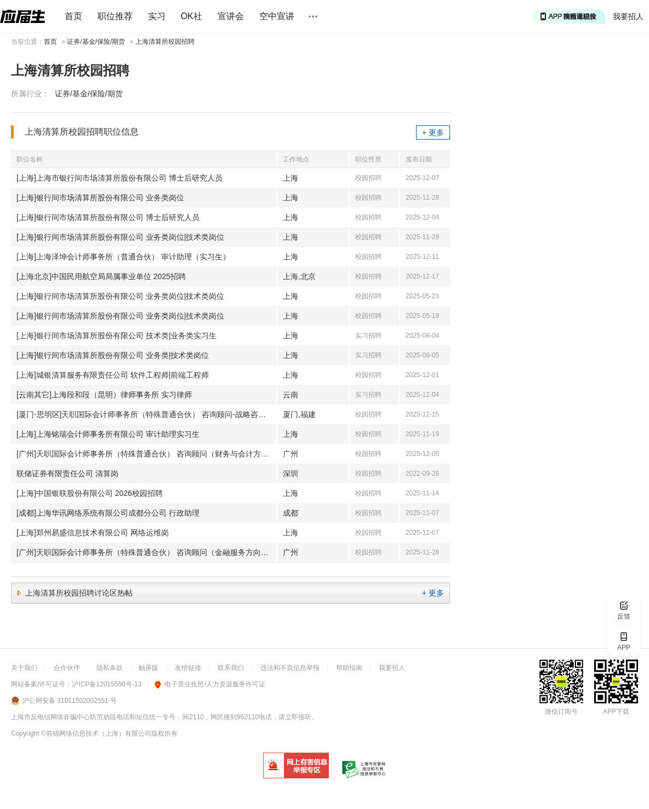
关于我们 (24, 668)
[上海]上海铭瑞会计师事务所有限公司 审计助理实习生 (108, 434)
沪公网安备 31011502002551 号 (69, 700)
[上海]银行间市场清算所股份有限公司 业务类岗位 (100, 197)
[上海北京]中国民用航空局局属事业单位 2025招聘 (101, 276)
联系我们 (231, 668)
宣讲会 (231, 16)
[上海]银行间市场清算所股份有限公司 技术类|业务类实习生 (116, 335)
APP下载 (616, 711)
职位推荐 (115, 16)
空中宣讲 (276, 16)
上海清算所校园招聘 (165, 41)
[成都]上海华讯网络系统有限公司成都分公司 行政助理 (108, 512)
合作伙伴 (67, 668)
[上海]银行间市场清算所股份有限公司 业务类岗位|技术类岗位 (120, 237)
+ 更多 (433, 132)
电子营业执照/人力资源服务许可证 (209, 684)
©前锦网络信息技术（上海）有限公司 (96, 733)
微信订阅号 (561, 711)
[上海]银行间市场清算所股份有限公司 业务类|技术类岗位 (112, 355)
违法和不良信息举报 (290, 668)
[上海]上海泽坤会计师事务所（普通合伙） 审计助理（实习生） (123, 256)
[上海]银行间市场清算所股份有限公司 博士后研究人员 (108, 217)
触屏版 (148, 668)
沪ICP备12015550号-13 (106, 684)
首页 (73, 16)
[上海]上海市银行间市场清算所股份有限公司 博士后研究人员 (119, 178)
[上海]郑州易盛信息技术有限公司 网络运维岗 (92, 532)
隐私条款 (109, 668)
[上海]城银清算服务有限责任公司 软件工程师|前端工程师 (112, 375)
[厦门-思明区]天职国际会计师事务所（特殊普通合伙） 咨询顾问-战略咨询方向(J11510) (146, 414)
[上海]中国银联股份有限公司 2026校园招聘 (89, 493)
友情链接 (188, 668)
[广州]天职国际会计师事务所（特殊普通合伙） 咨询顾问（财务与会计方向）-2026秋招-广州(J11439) (146, 453)
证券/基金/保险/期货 (96, 41)
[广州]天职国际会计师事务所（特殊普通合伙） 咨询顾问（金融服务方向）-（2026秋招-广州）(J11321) (146, 552)
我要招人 (628, 16)
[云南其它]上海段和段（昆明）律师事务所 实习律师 (104, 394)
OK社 (191, 16)
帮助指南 (349, 668)
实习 (157, 16)
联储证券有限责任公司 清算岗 (67, 473)
